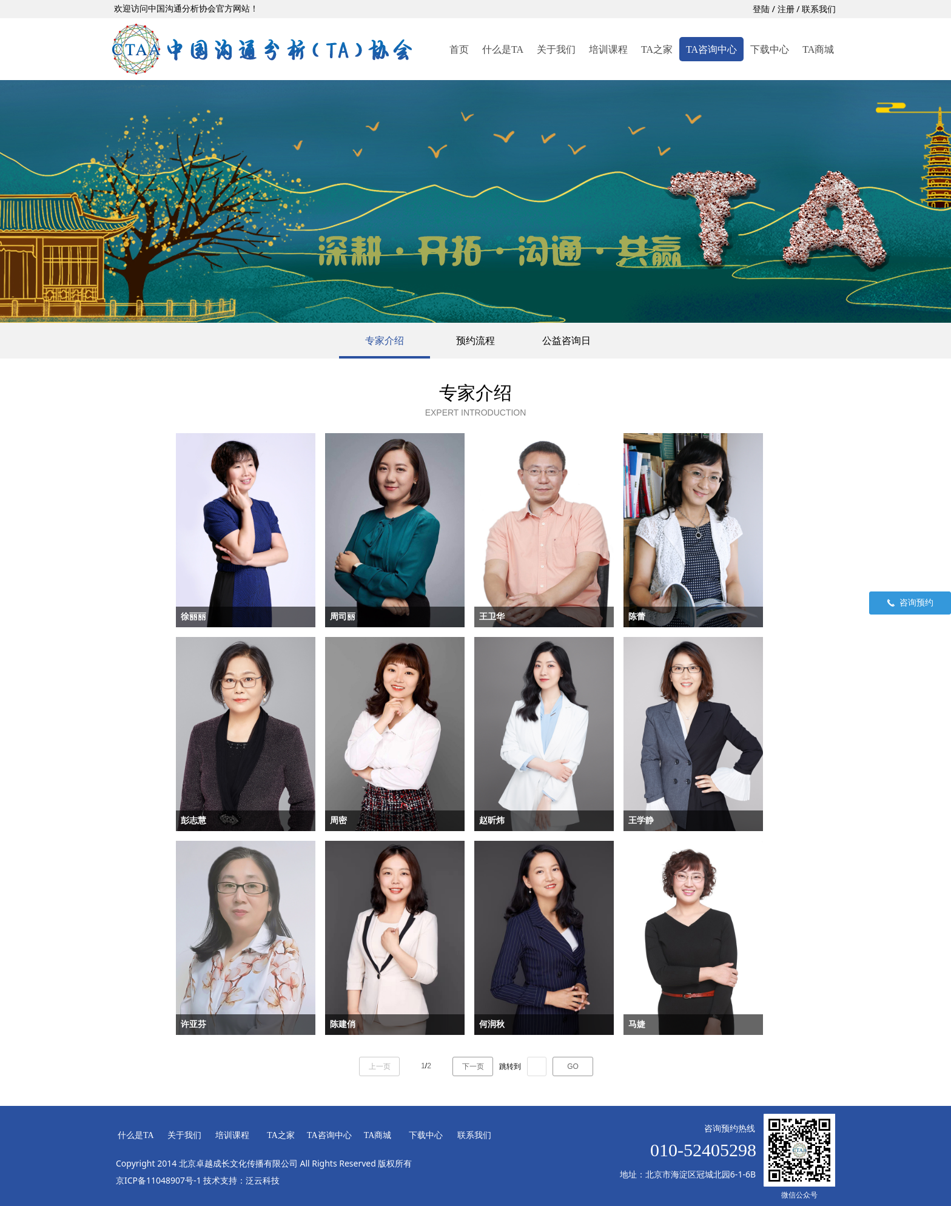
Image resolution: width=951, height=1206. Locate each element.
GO (573, 1066)
